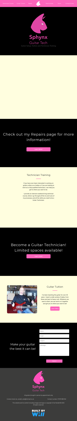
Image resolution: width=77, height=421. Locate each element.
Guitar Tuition (21, 3)
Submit (54, 361)
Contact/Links (69, 3)
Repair (30, 3)
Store (59, 3)
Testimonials (49, 3)
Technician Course (8, 3)
